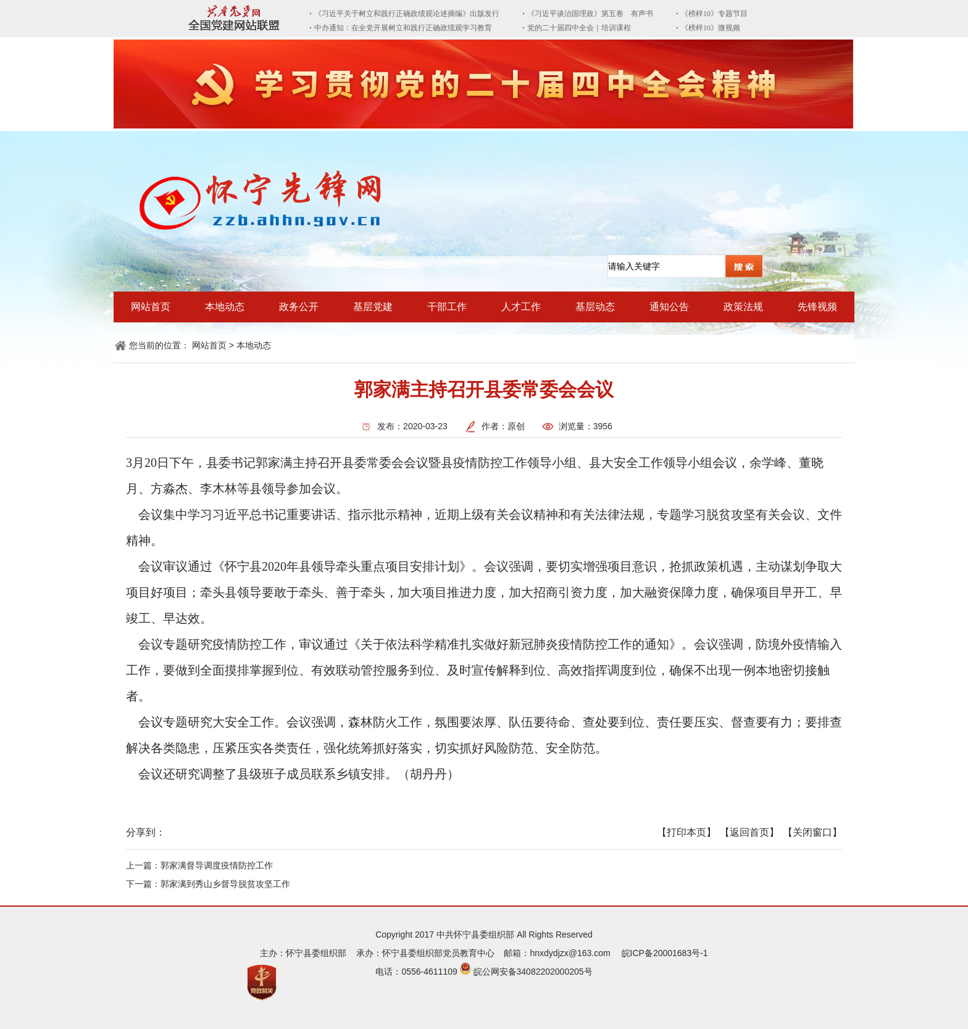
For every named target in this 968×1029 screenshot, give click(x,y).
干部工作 (447, 306)
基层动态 (595, 306)
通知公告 (669, 306)
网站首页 (150, 306)
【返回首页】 (749, 832)
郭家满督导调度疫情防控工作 (217, 865)
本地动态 (224, 306)
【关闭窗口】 (812, 832)
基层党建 (373, 306)
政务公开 (299, 306)
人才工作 (521, 306)
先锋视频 (817, 306)
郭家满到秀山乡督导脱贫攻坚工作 (225, 884)
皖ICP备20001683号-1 (665, 953)
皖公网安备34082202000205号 (533, 971)
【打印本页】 (686, 832)
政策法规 (743, 306)
